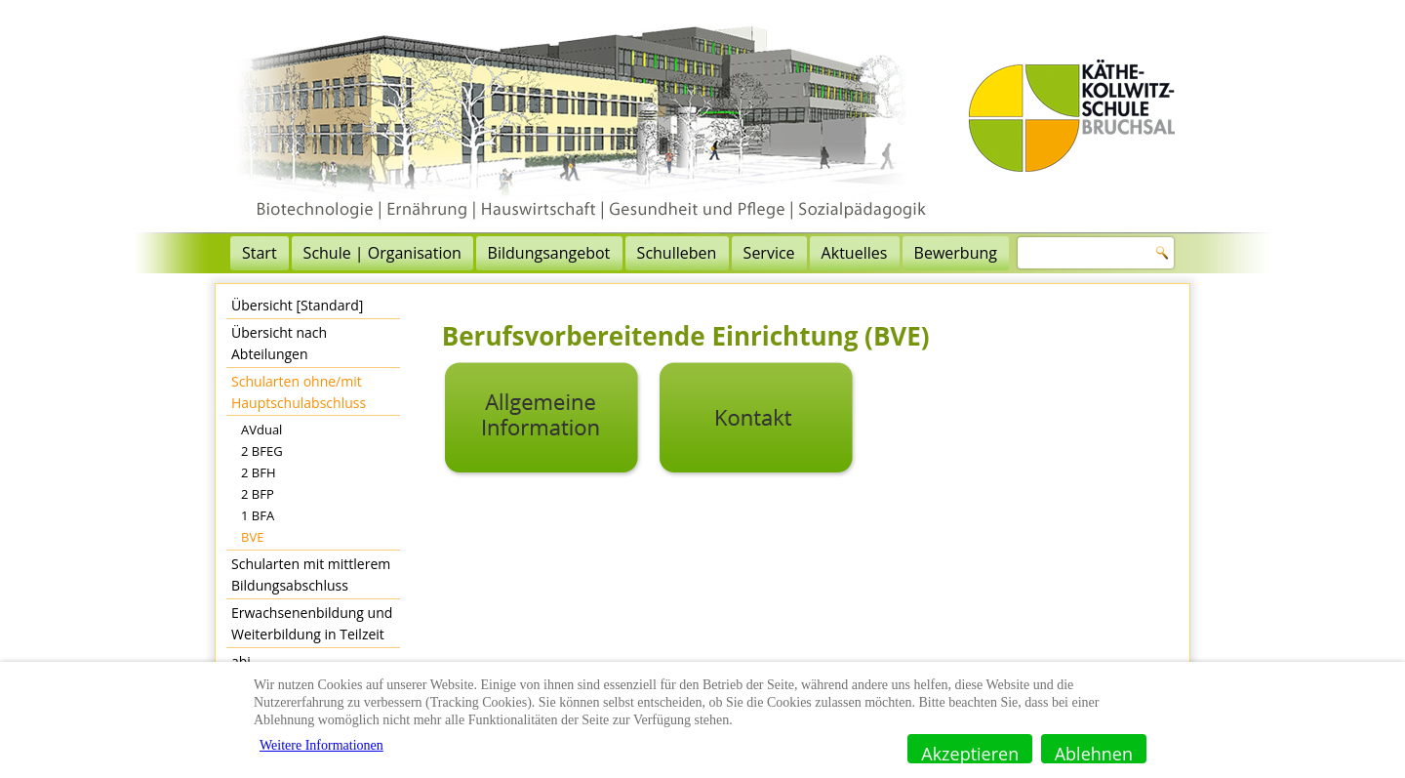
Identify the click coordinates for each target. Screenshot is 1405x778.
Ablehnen (1094, 752)
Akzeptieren (970, 752)
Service (769, 253)
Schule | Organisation (382, 253)
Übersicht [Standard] (297, 305)
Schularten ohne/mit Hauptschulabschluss (298, 392)
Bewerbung (955, 253)
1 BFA (257, 515)
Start (259, 253)
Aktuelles (855, 253)
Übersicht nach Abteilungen (279, 343)
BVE (252, 537)
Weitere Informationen (321, 745)
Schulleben (677, 253)
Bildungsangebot (549, 253)
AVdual (261, 429)
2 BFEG (262, 451)
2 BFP (257, 494)
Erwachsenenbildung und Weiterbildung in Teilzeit (311, 623)
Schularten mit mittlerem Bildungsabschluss (310, 574)
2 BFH (258, 472)
